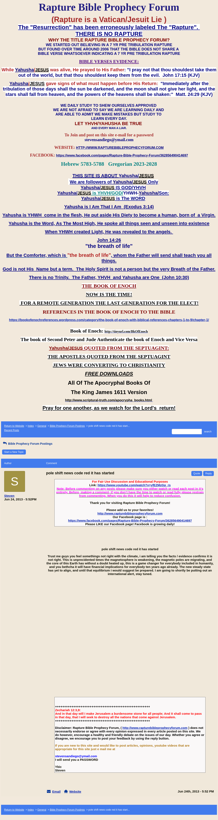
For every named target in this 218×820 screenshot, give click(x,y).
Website (75, 791)
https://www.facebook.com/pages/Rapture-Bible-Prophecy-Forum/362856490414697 (130, 520)
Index (31, 425)
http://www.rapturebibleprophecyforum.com (130, 513)
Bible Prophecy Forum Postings (67, 425)
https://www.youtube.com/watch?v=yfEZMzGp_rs (134, 485)
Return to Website (14, 425)
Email (56, 791)
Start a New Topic (14, 452)
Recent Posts (11, 430)
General (41, 425)
